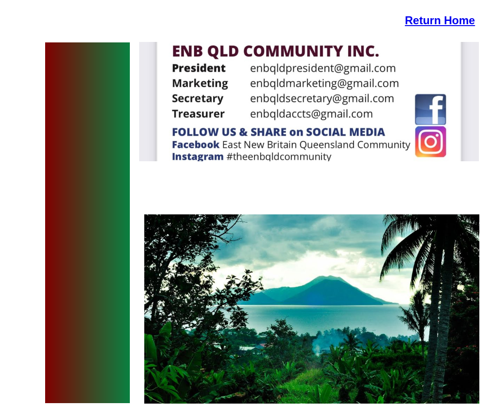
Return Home (440, 20)
